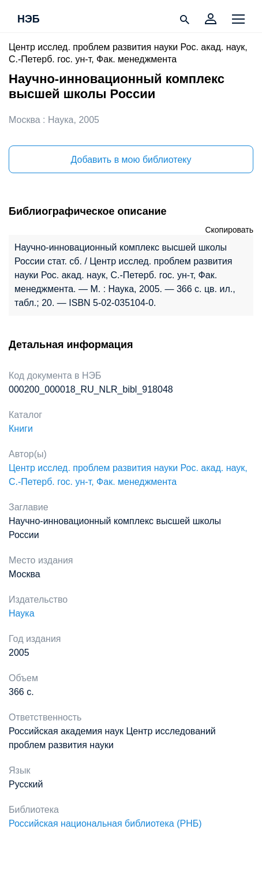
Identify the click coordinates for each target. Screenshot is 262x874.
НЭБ (28, 19)
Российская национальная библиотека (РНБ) (105, 823)
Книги (21, 429)
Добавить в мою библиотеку (130, 160)
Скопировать (229, 229)
